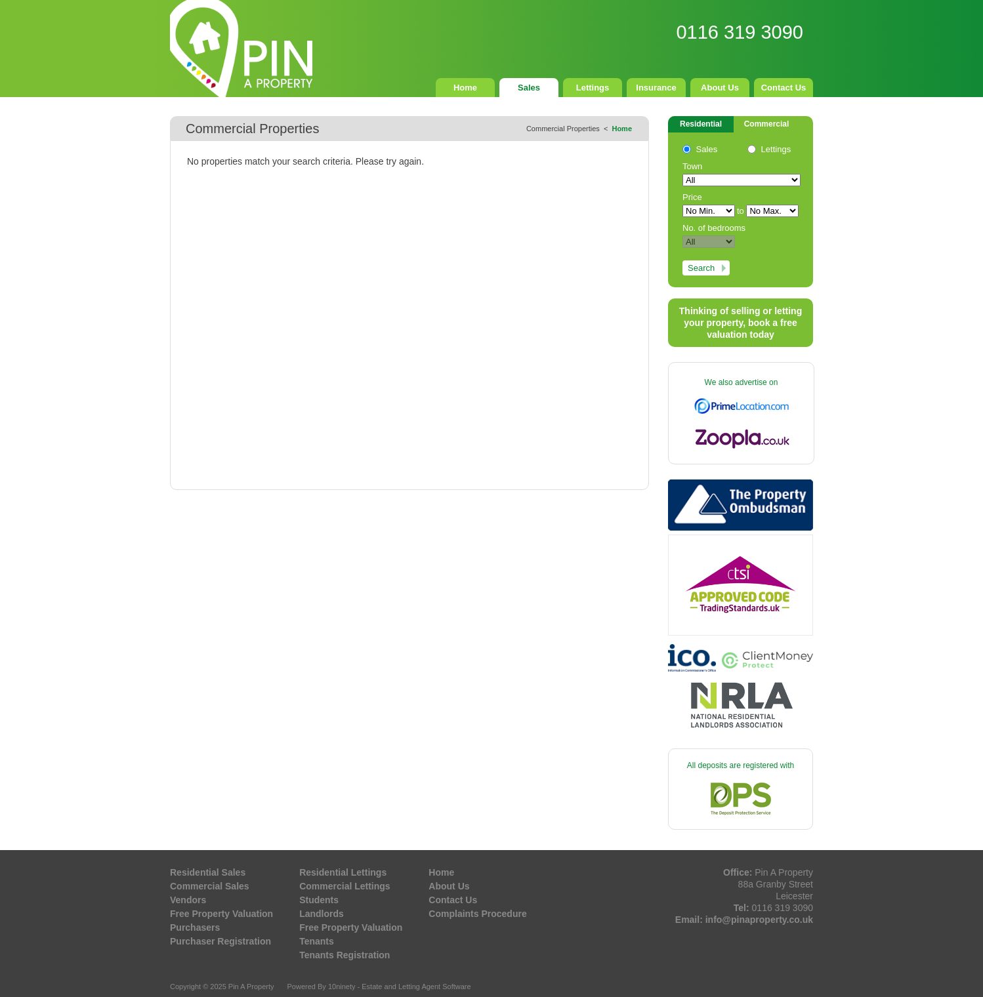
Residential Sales (207, 872)
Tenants (316, 941)
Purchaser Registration (220, 941)
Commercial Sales (209, 886)
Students (319, 900)
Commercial (766, 124)
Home (465, 87)
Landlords (321, 913)
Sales (529, 87)
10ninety (342, 986)
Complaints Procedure (477, 913)
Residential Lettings (343, 872)
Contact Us (783, 87)
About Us (720, 87)
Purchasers (195, 927)
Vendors (188, 900)
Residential (701, 124)
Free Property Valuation (221, 913)
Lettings (593, 87)
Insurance (656, 87)
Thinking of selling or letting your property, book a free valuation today (740, 323)
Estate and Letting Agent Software (416, 986)
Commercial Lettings (344, 886)
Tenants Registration (344, 955)
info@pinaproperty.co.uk (759, 919)
